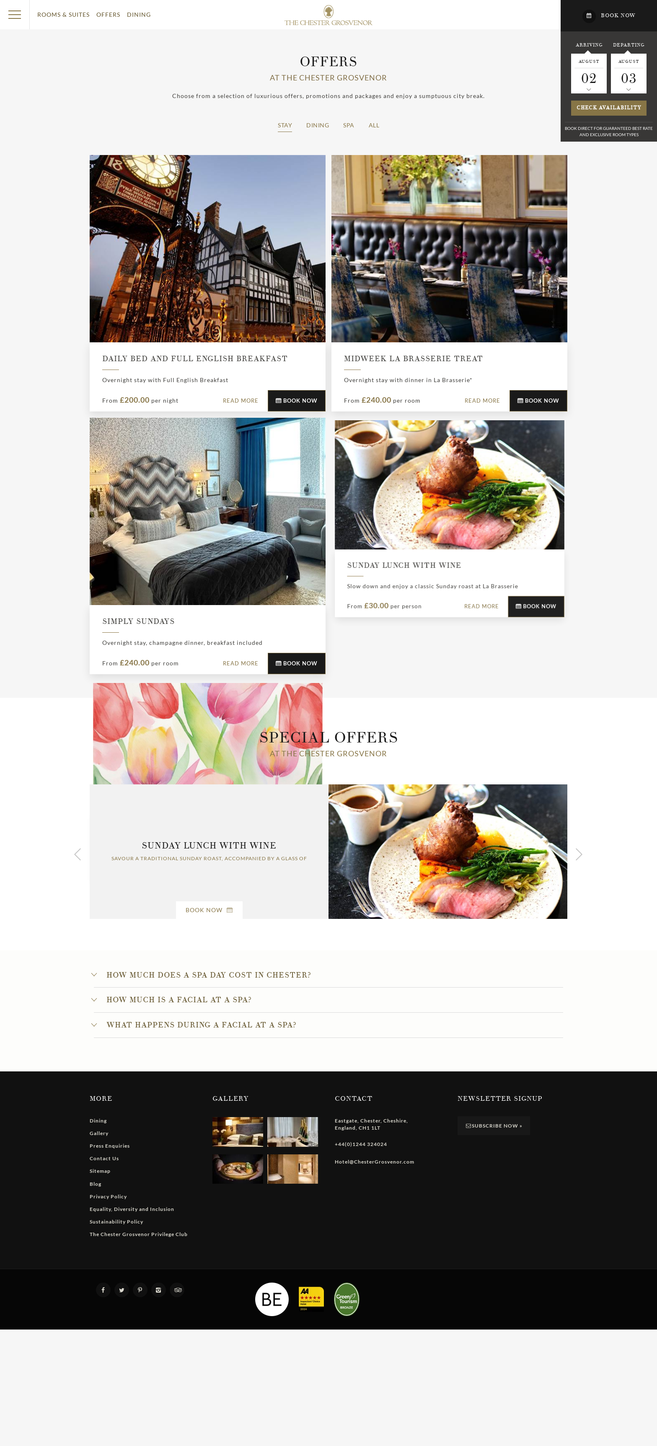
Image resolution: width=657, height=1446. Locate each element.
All (374, 125)
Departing (628, 45)
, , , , (371, 1332)
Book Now (297, 400)
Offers (108, 14)
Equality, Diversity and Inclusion (132, 1417)
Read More (241, 400)
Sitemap (100, 1379)
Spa (348, 125)
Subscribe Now (494, 1334)
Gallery (99, 1341)
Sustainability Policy (116, 1430)
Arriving (589, 45)
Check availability (609, 108)
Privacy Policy (108, 1405)
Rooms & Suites (63, 14)
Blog (95, 1392)
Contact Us (104, 1366)
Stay (285, 125)
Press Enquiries (110, 1354)
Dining (139, 14)
